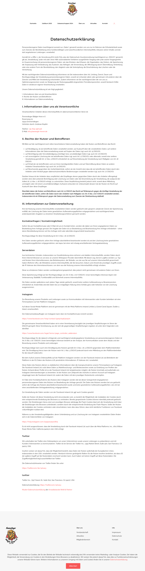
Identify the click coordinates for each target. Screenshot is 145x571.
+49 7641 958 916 (35, 129)
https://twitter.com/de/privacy (34, 468)
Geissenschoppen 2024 (65, 23)
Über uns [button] (82, 23)
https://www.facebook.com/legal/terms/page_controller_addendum (49, 333)
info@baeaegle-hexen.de (37, 131)
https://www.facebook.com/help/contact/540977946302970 (46, 319)
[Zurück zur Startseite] (72, 9)
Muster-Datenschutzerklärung (33, 490)
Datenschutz (117, 536)
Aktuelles (93, 23)
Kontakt (105, 23)
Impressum (116, 532)
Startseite (33, 23)
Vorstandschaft (82, 532)
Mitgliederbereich (83, 540)
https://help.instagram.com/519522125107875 (40, 422)
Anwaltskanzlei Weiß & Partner (60, 490)
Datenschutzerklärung (118, 560)
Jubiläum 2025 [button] (47, 23)
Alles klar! (73, 566)
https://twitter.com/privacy (50, 485)
